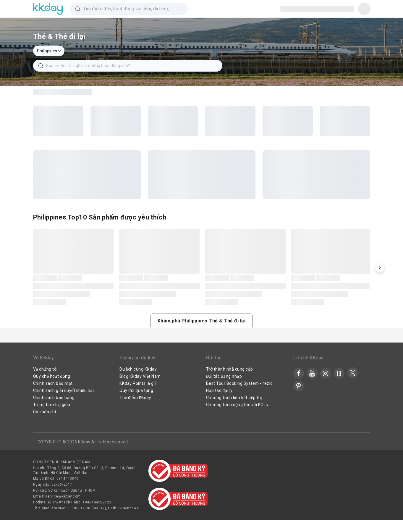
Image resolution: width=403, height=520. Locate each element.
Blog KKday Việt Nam (140, 376)
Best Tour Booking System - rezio (239, 383)
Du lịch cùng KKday (138, 369)
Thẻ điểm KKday (135, 397)
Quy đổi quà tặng (136, 390)
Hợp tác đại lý (219, 390)
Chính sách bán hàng (54, 397)
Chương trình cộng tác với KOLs (237, 404)
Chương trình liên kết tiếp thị (234, 397)
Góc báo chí (44, 411)
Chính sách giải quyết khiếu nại (63, 390)
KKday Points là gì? (138, 383)
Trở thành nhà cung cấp (229, 369)
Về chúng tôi (45, 369)
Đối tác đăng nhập (224, 376)
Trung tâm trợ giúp (51, 404)
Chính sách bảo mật (53, 383)
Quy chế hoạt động (51, 376)
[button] (379, 267)
